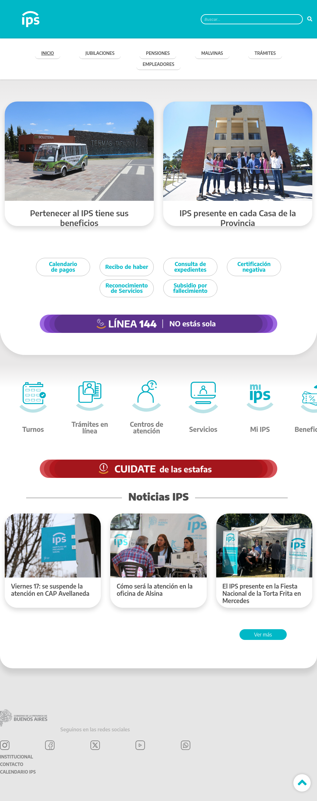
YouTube (140, 745)
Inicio (47, 53)
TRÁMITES (265, 53)
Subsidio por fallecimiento (190, 288)
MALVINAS (212, 53)
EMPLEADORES (158, 64)
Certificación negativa (254, 266)
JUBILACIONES (99, 53)
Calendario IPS (18, 772)
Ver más (263, 634)
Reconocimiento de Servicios (127, 288)
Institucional (16, 756)
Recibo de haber (126, 266)
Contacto (11, 764)
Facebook (50, 745)
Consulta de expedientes (190, 266)
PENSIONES (158, 53)
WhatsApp (185, 745)
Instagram (4, 745)
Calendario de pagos (63, 266)
